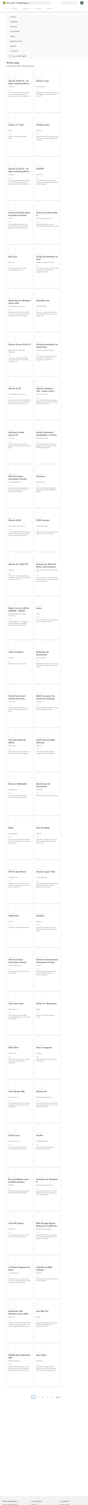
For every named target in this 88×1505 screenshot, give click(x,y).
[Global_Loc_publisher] (8, 46)
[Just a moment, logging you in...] (82, 3)
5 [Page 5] (51, 1397)
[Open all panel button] (5, 9)
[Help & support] (54, 3)
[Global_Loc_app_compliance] (8, 50)
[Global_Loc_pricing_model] (8, 31)
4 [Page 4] (47, 1397)
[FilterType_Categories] (8, 21)
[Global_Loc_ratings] (8, 36)
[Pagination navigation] (47, 1399)
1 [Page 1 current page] (33, 1397)
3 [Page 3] (42, 1397)
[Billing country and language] (69, 3)
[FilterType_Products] (8, 16)
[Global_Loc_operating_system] (8, 41)
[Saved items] (57, 3)
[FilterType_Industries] (8, 26)
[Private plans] (59, 3)
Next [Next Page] (57, 1397)
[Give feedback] (51, 3)
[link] (20, 91)
